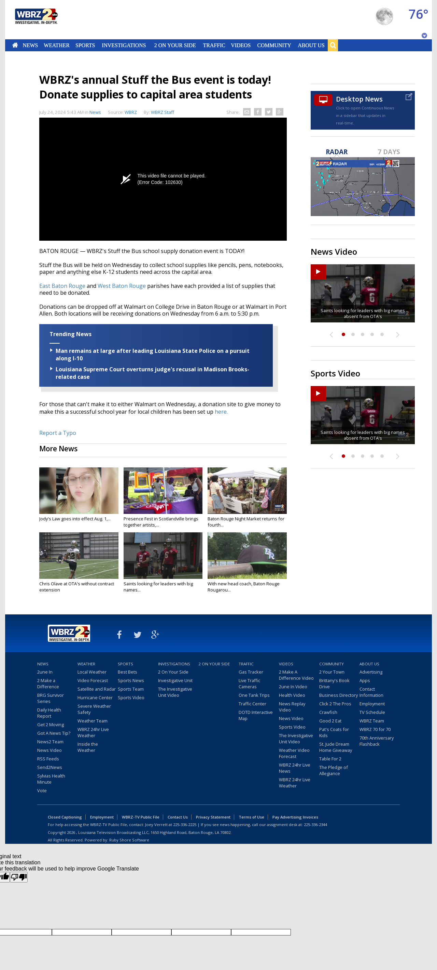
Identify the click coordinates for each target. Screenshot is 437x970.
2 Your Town (331, 672)
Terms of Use (251, 817)
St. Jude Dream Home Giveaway (335, 747)
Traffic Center (252, 704)
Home (15, 45)
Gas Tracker (251, 672)
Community (274, 45)
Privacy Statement (213, 817)
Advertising (371, 672)
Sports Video (131, 697)
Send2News (49, 767)
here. (221, 411)
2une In (45, 672)
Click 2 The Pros (335, 704)
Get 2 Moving (50, 724)
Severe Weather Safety (94, 709)
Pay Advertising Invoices (295, 817)
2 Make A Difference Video (296, 675)
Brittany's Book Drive (334, 683)
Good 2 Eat (330, 721)
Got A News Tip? (53, 733)
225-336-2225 (184, 824)
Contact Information (371, 692)
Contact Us (178, 817)
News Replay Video (292, 707)
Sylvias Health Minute (51, 779)
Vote (42, 790)
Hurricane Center (95, 697)
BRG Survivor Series (50, 698)
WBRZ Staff (162, 112)
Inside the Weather (87, 747)
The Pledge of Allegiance (333, 770)
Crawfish (328, 712)
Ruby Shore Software (129, 839)
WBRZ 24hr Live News (294, 768)
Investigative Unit (175, 680)
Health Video (292, 695)
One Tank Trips (254, 695)
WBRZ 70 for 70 (375, 729)
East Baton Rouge (62, 286)
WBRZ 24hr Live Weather (93, 732)
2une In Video (293, 686)
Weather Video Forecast (294, 753)
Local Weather (92, 672)
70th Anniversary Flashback (377, 741)
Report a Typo (57, 433)
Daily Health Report (49, 713)
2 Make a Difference (48, 683)
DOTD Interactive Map (256, 715)
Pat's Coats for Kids (334, 732)
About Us (311, 45)
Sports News (131, 680)
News (30, 45)
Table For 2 (330, 759)
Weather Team (92, 721)
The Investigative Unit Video (175, 692)
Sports (85, 45)
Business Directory (338, 695)
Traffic (214, 45)
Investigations (124, 45)
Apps (365, 680)
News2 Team (50, 742)
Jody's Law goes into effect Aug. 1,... (75, 519)
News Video (49, 750)
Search (333, 45)
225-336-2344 (315, 824)
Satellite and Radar (96, 689)
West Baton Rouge (122, 286)
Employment (372, 704)
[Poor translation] (19, 877)
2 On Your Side (175, 45)
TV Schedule (372, 712)
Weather (57, 45)
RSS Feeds (48, 759)
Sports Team (131, 689)
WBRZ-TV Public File (140, 817)
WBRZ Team (372, 721)
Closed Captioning (65, 817)
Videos (241, 45)
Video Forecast (92, 680)
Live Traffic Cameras (249, 683)
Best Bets (127, 672)
